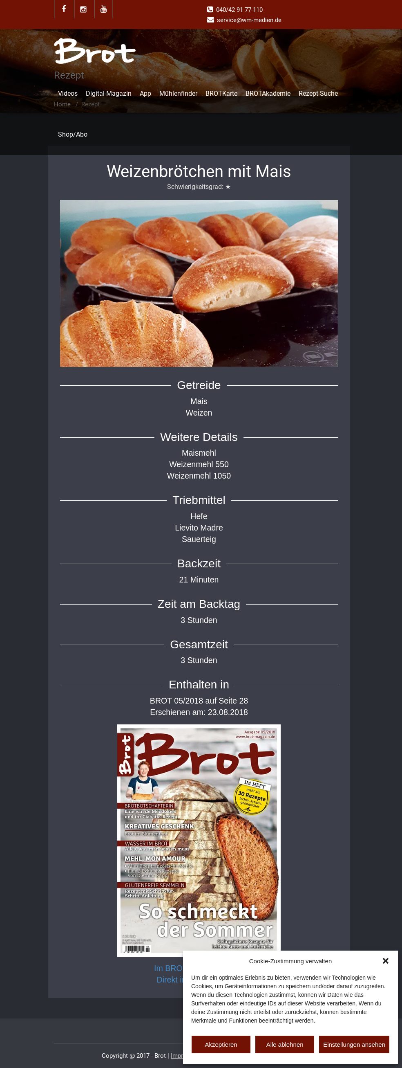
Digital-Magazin (109, 93)
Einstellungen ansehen (354, 1044)
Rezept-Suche (318, 93)
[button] (386, 961)
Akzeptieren (221, 1044)
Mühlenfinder (178, 93)
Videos (68, 93)
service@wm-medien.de (249, 20)
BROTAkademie (268, 93)
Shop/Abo (72, 134)
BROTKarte (221, 93)
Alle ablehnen (285, 1044)
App (145, 93)
